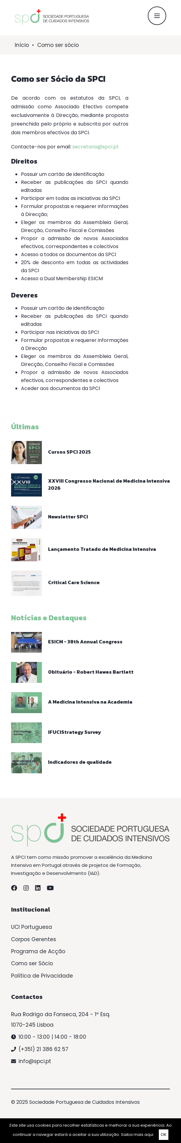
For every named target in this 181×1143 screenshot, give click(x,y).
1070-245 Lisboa (32, 1024)
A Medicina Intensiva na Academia (90, 701)
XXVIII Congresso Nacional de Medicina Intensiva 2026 (109, 484)
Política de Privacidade (42, 975)
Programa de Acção (38, 951)
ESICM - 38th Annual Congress (85, 641)
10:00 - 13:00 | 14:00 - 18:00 (52, 1036)
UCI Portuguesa (31, 927)
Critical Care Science (74, 582)
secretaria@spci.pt (95, 146)
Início (22, 45)
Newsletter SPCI (68, 516)
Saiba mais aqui (137, 1134)
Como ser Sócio (32, 963)
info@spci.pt (34, 1061)
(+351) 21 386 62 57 (43, 1049)
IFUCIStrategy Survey (74, 732)
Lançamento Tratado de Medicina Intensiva (102, 549)
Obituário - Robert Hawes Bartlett (91, 671)
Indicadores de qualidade (80, 762)
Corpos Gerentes (33, 939)
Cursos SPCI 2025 (69, 451)
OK (164, 1134)
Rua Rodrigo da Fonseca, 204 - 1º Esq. (60, 1014)
